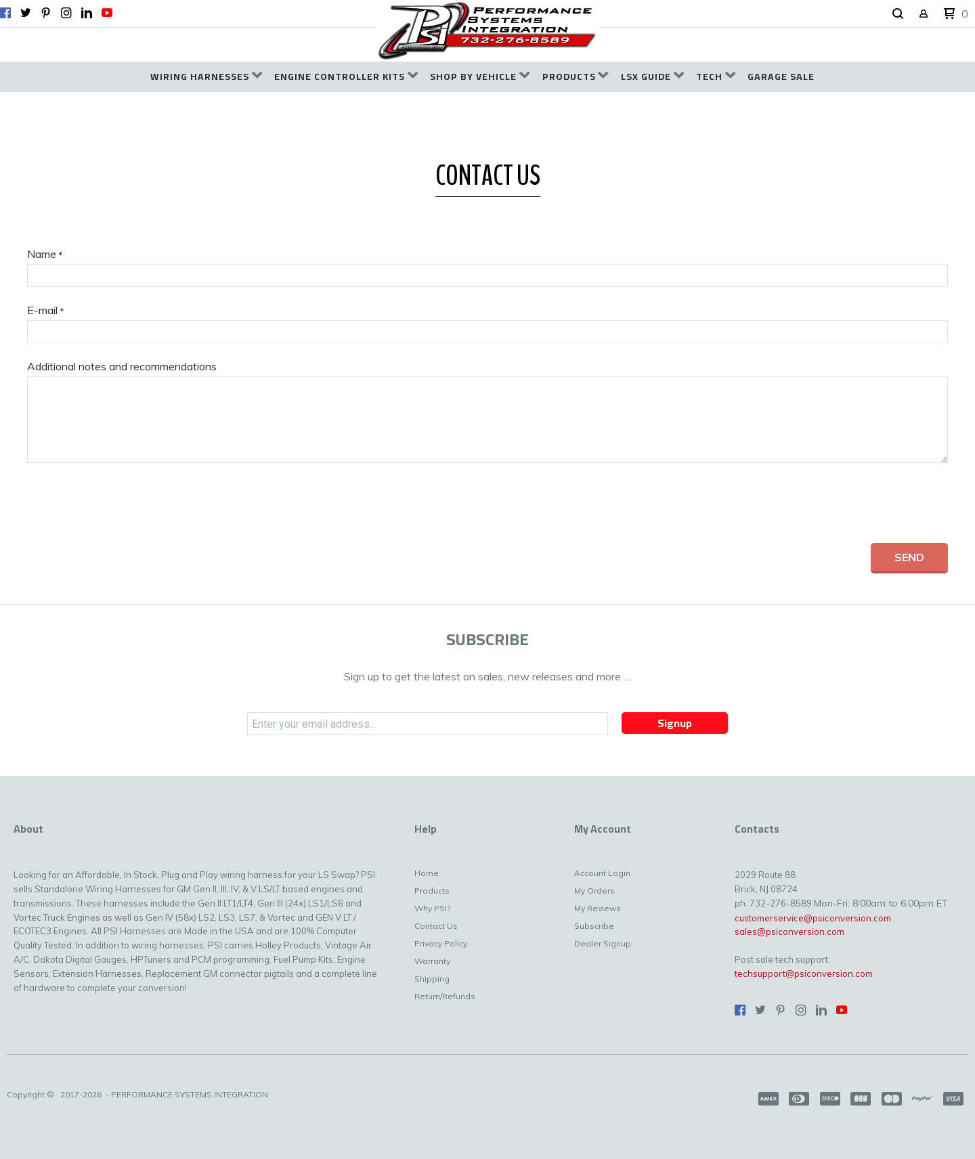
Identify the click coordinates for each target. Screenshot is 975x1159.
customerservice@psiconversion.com (813, 918)
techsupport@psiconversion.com (804, 973)
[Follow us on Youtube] (107, 12)
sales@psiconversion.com (789, 931)
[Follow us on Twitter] (25, 12)
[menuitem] (206, 77)
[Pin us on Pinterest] (46, 12)
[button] (897, 14)
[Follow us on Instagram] (66, 12)
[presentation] (130, 503)
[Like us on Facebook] (5, 12)
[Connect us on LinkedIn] (86, 12)
